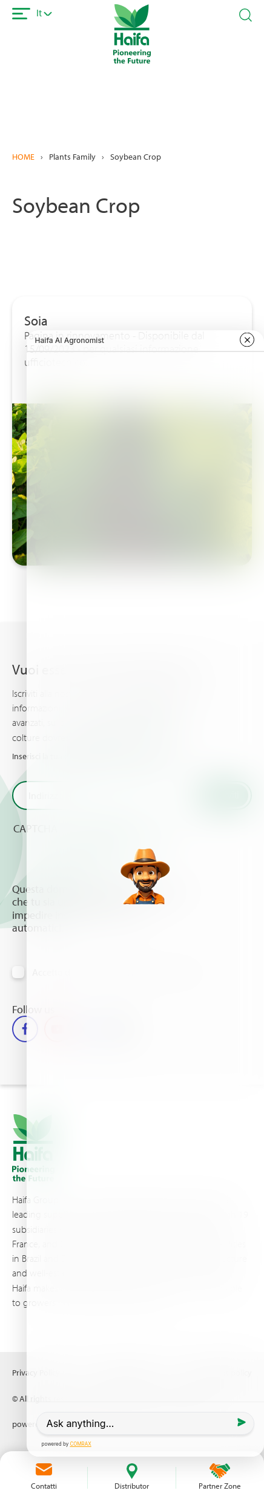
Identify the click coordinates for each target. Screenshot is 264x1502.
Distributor (131, 1486)
